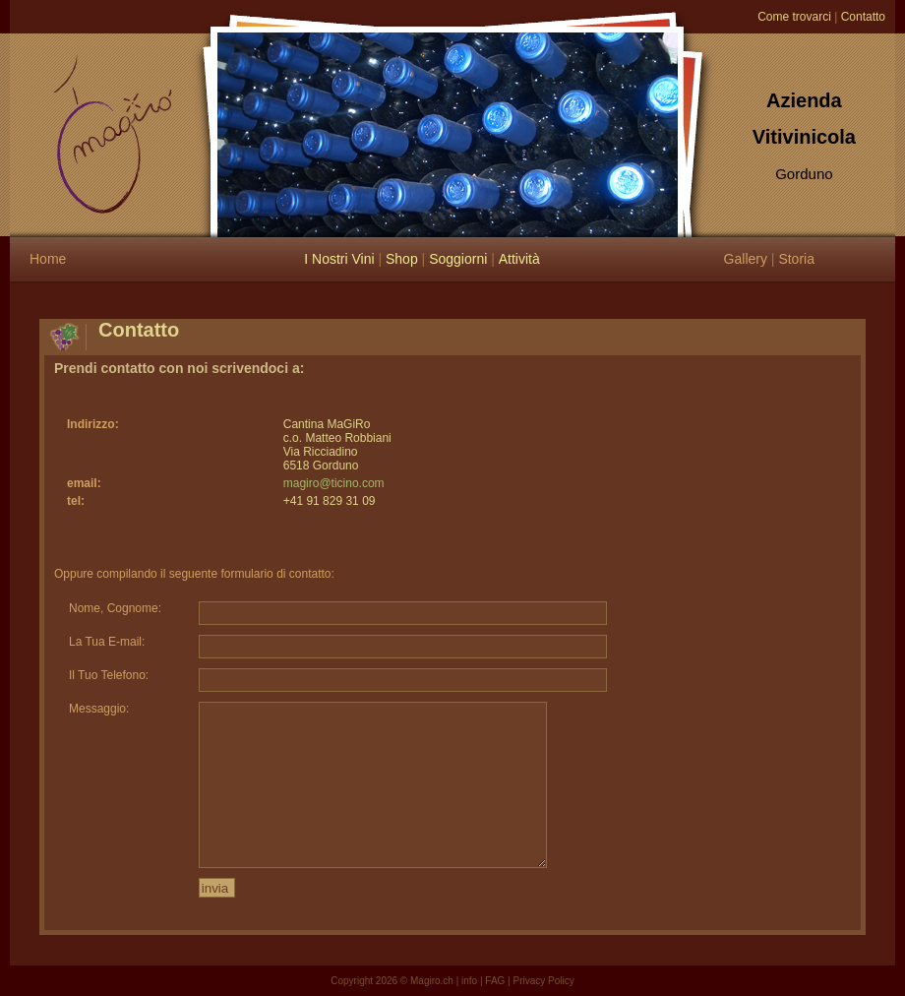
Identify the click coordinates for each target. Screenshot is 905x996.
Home (48, 259)
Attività (519, 259)
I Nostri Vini (339, 259)
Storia (796, 259)
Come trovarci (794, 17)
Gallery (745, 259)
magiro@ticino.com (334, 483)
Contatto (863, 17)
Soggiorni (458, 259)
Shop (402, 259)
